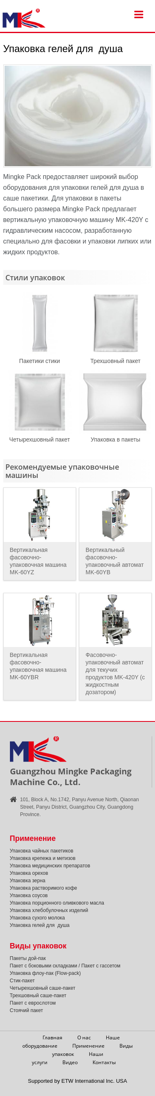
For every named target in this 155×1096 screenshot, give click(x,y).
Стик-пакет (22, 981)
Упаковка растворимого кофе (43, 888)
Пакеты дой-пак (28, 958)
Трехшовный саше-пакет (38, 995)
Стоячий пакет (26, 1010)
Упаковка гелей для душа (40, 925)
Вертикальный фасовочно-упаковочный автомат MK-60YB (114, 561)
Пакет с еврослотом (33, 1003)
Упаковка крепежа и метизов (43, 858)
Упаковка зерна (27, 880)
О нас (84, 1037)
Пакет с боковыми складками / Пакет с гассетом (65, 966)
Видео (70, 1062)
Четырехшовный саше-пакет (43, 988)
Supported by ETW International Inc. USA (77, 1081)
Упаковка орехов (29, 873)
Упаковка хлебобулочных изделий (49, 910)
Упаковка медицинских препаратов (50, 866)
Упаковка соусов (29, 895)
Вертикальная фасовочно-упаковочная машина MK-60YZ (38, 561)
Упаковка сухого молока (37, 918)
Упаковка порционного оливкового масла (57, 903)
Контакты (104, 1062)
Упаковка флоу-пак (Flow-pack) (45, 973)
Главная (52, 1037)
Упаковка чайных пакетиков (42, 851)
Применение (88, 1045)
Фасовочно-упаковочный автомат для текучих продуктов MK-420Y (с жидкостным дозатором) (115, 673)
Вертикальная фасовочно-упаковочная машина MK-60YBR (38, 666)
